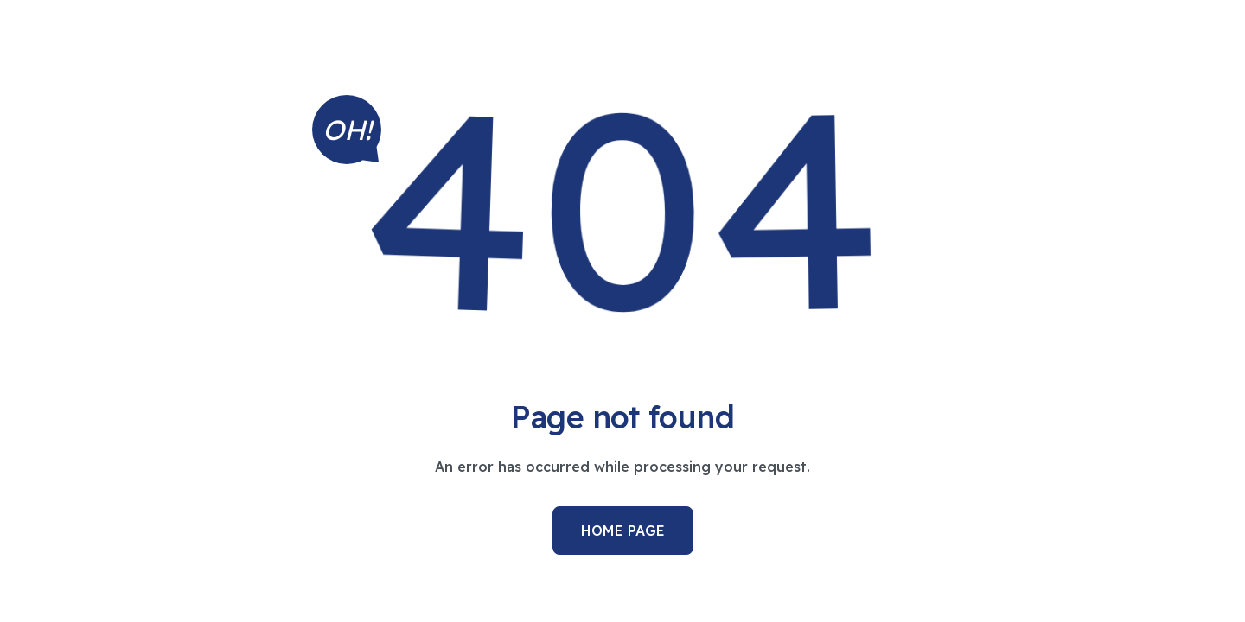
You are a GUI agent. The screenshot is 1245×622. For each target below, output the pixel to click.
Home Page (623, 530)
